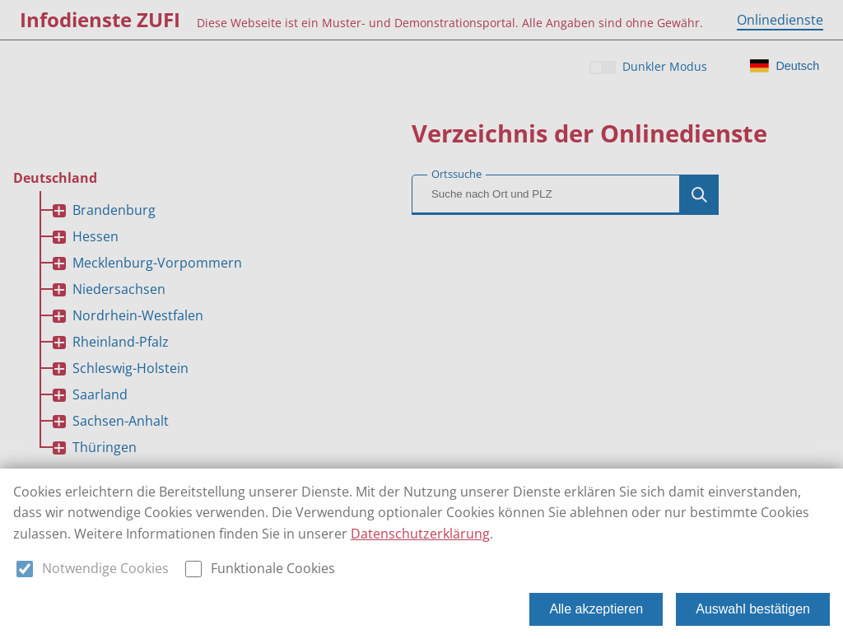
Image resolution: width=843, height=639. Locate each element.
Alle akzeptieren (596, 609)
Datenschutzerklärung (420, 534)
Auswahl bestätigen (753, 609)
